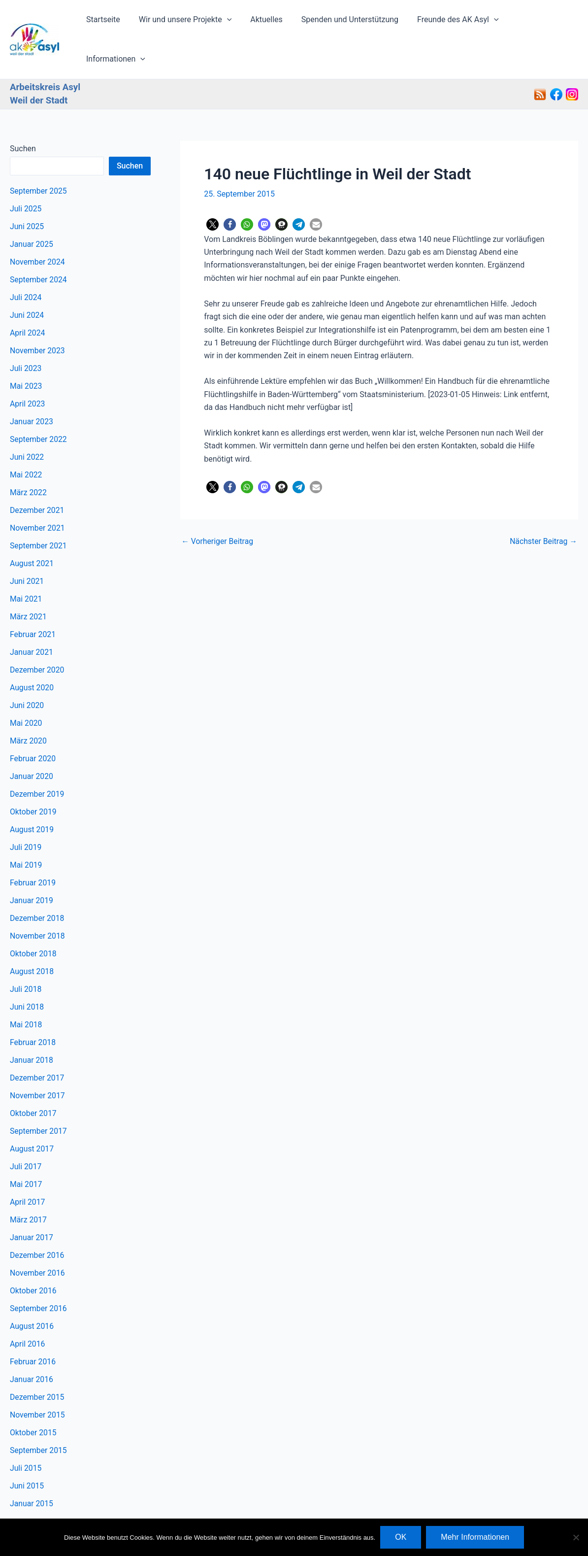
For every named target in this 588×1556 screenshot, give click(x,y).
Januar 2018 (32, 1028)
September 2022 (39, 407)
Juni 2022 (27, 425)
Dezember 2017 (37, 1046)
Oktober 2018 (33, 922)
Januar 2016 (32, 1348)
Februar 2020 (33, 727)
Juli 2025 (26, 177)
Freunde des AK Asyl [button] (454, 23)
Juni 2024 (27, 283)
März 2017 (28, 1188)
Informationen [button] (540, 23)
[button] (232, 23)
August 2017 (32, 1117)
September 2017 (39, 1099)
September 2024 (39, 248)
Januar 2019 (32, 869)
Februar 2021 (33, 603)
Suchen (23, 117)
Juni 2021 (27, 549)
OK (400, 1537)
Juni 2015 (27, 1454)
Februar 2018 (33, 1010)
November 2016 (37, 1241)
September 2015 (39, 1418)
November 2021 (37, 496)
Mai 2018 (26, 993)
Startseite (112, 23)
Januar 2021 (32, 620)
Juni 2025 (27, 195)
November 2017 (37, 1064)
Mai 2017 (26, 1152)
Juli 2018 (26, 957)
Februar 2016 (33, 1330)
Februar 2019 (33, 851)
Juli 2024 (26, 266)
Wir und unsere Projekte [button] (190, 23)
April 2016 (28, 1312)
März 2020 (28, 709)
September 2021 (39, 514)
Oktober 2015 (33, 1401)
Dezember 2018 (37, 886)
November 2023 (37, 319)
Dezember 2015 (37, 1365)
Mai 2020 (26, 691)
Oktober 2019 (33, 780)
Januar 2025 (32, 212)
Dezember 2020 (37, 638)
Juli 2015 (26, 1436)
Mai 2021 (26, 567)
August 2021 (32, 532)
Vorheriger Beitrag (217, 510)
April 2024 (28, 301)
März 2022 (28, 461)
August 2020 (32, 656)
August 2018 (32, 940)
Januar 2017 (32, 1206)
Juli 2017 (26, 1135)
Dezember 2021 (37, 478)
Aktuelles (269, 23)
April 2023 (28, 372)
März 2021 (28, 585)
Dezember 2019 (37, 762)
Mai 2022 (26, 443)
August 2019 (32, 798)
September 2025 (39, 159)
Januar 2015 (32, 1472)
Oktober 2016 (33, 1259)
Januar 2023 (32, 390)
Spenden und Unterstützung (349, 23)
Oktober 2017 (33, 1081)
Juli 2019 (26, 815)
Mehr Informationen (475, 1537)
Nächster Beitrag (543, 510)
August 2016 (32, 1294)
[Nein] (576, 1537)
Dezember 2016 (37, 1223)
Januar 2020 (32, 744)
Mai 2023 (26, 354)
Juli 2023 (26, 336)
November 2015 (37, 1383)
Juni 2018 (27, 975)
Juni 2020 (27, 673)
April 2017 (28, 1170)
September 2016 (39, 1277)
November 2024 (37, 230)
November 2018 (37, 904)
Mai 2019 (26, 833)
